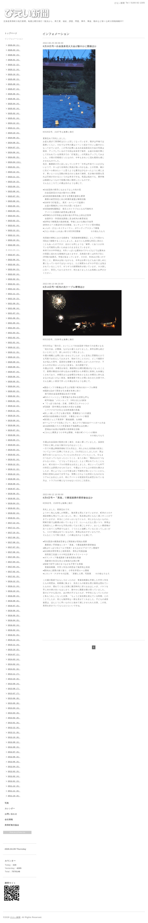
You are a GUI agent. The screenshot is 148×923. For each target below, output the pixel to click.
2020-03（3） (14, 391)
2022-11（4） (14, 235)
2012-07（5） (14, 752)
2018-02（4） (14, 513)
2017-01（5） (14, 576)
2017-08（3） (14, 542)
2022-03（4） (14, 274)
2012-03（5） (14, 771)
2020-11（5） (14, 352)
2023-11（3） (14, 177)
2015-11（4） (14, 645)
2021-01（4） (14, 342)
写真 (7, 803)
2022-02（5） (14, 279)
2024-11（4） (14, 128)
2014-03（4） (14, 659)
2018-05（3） (14, 498)
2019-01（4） (14, 459)
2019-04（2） (14, 445)
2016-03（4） (14, 625)
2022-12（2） (14, 230)
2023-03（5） (14, 216)
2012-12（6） (14, 727)
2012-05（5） (14, 762)
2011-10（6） (14, 796)
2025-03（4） (14, 108)
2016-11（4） (14, 586)
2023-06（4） (14, 201)
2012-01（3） (14, 781)
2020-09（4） (14, 362)
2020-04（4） (14, 386)
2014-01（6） (14, 669)
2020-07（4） (14, 372)
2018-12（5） (14, 464)
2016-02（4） (14, 630)
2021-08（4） (14, 308)
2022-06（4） (14, 260)
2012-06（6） (14, 757)
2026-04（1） (14, 45)
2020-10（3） (14, 357)
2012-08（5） (14, 747)
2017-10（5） (14, 533)
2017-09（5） (14, 537)
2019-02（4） (14, 455)
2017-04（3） (14, 562)
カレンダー (10, 808)
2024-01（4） (14, 167)
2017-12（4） (14, 523)
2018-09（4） (14, 479)
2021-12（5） (14, 289)
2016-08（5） (14, 601)
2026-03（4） (14, 50)
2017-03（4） (14, 567)
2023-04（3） (14, 211)
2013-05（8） (14, 703)
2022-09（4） (14, 245)
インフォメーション (14, 39)
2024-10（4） (14, 133)
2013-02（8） (14, 718)
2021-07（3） (14, 313)
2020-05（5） (14, 381)
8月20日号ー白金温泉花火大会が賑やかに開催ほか (70, 46)
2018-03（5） (14, 508)
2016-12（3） (14, 581)
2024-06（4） (14, 152)
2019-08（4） (14, 425)
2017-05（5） (14, 557)
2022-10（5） (14, 240)
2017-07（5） (14, 547)
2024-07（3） (14, 147)
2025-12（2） (14, 65)
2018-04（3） (14, 503)
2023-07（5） (14, 196)
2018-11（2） (14, 469)
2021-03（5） (14, 333)
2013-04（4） (14, 708)
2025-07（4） (14, 89)
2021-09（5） (14, 303)
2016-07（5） (14, 606)
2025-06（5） (14, 94)
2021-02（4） (14, 338)
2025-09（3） (14, 79)
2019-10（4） (14, 416)
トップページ (11, 33)
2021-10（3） (14, 299)
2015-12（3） (14, 640)
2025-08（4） (14, 84)
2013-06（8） (14, 698)
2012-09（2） (14, 742)
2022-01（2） (14, 284)
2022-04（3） (14, 269)
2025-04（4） (14, 104)
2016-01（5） (14, 635)
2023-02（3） (14, 221)
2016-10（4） (14, 591)
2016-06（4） (14, 611)
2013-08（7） (14, 688)
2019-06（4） (14, 435)
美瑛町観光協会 (12, 825)
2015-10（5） (14, 650)
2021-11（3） (14, 294)
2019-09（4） (14, 420)
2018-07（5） (14, 489)
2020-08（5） (14, 367)
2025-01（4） (14, 118)
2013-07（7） (14, 693)
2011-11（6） (14, 791)
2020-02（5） (14, 396)
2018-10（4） (14, 474)
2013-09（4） (14, 684)
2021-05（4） (14, 323)
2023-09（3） (14, 186)
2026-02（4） (14, 55)
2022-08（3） (14, 250)
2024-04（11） (14, 162)
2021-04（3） (14, 328)
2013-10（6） (14, 679)
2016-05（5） (14, 615)
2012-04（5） (14, 766)
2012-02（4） (14, 776)
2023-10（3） (14, 182)
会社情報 (9, 819)
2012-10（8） (14, 737)
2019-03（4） (14, 450)
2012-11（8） (14, 732)
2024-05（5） (14, 157)
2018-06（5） (14, 494)
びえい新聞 (15, 917)
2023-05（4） (14, 206)
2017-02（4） (14, 572)
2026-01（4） (14, 60)
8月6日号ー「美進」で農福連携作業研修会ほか (68, 497)
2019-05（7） (14, 440)
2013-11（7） (14, 674)
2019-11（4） (14, 411)
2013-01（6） (14, 723)
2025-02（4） (14, 113)
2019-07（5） (14, 430)
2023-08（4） (14, 191)
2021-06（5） (14, 318)
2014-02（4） (14, 664)
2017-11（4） (14, 528)
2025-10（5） (14, 74)
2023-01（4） (14, 225)
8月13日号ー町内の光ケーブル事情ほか (64, 287)
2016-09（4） (14, 596)
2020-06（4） (14, 377)
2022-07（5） (14, 255)
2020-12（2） (14, 347)
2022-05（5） (14, 264)
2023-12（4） (14, 172)
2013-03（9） (14, 713)
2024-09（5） (14, 138)
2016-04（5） (14, 620)
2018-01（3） (14, 518)
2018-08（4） (14, 484)
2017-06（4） (14, 552)
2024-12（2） (14, 123)
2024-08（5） (14, 143)
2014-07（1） (14, 654)
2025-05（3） (14, 99)
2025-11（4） (14, 69)
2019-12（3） (14, 406)
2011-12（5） (14, 786)
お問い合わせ (11, 814)
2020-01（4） (14, 401)
